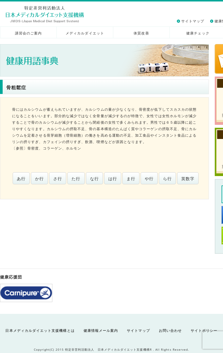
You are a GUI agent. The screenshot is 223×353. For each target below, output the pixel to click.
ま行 (131, 178)
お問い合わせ (170, 330)
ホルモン (73, 148)
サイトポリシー (204, 330)
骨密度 (33, 148)
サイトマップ (192, 21)
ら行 (167, 178)
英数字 (187, 178)
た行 (75, 178)
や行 (149, 178)
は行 (112, 178)
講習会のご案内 (28, 33)
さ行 (57, 178)
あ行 (21, 178)
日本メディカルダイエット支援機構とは (39, 330)
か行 (39, 178)
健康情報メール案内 (101, 330)
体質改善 (141, 33)
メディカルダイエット (85, 33)
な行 (94, 178)
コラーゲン (52, 148)
